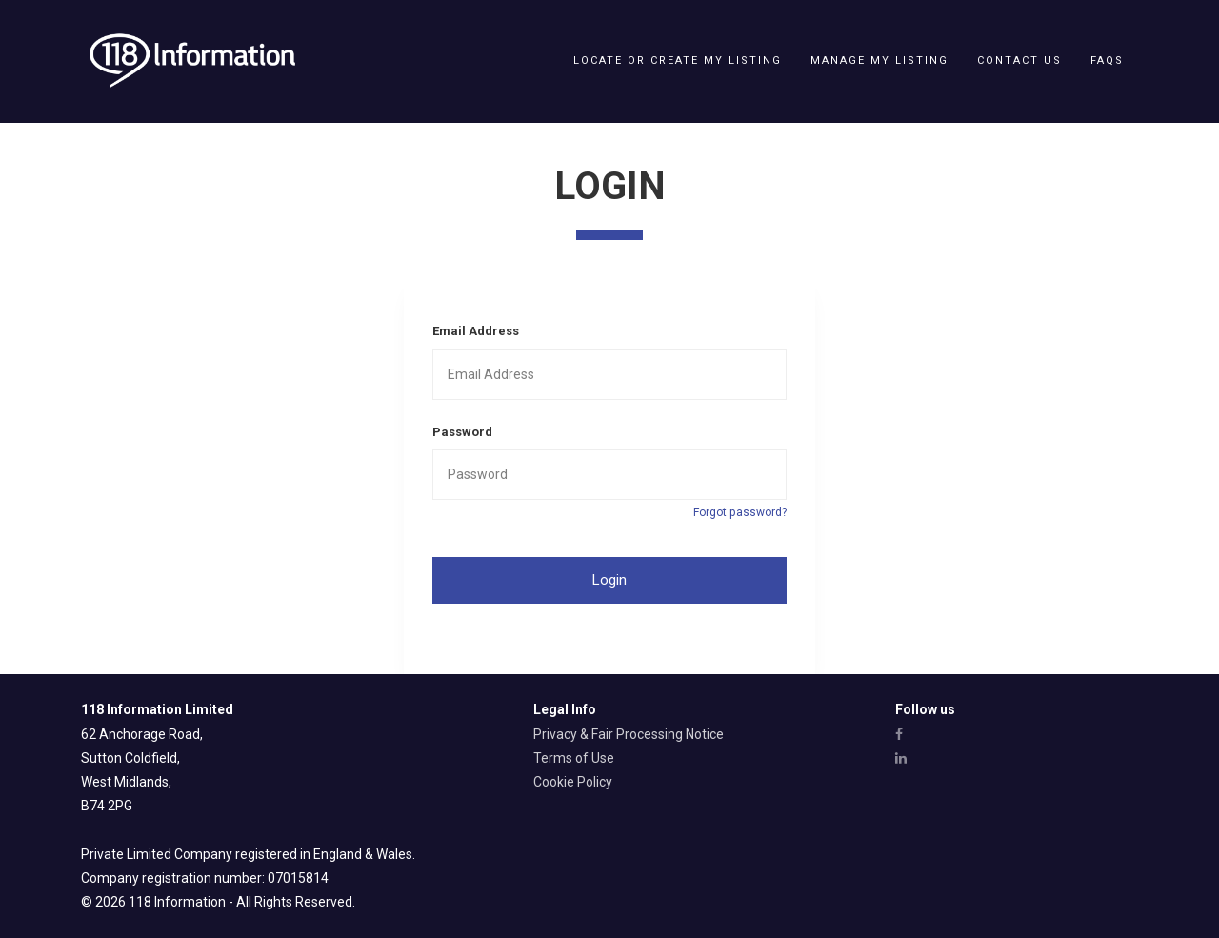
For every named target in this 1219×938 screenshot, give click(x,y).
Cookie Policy (572, 781)
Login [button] (609, 580)
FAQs (1107, 60)
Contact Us (1019, 60)
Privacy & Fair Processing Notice (628, 734)
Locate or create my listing (677, 60)
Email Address (475, 331)
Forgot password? (740, 512)
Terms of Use (573, 758)
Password (462, 432)
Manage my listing (879, 60)
